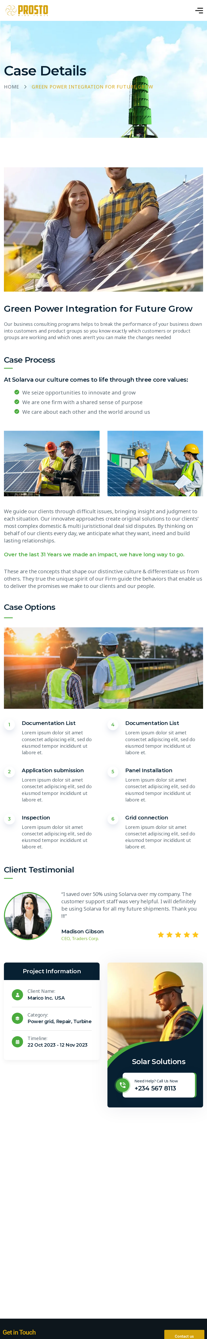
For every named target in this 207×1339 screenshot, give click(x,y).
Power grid (40, 1021)
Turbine (82, 1021)
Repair (63, 1021)
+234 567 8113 (155, 1088)
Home (11, 87)
